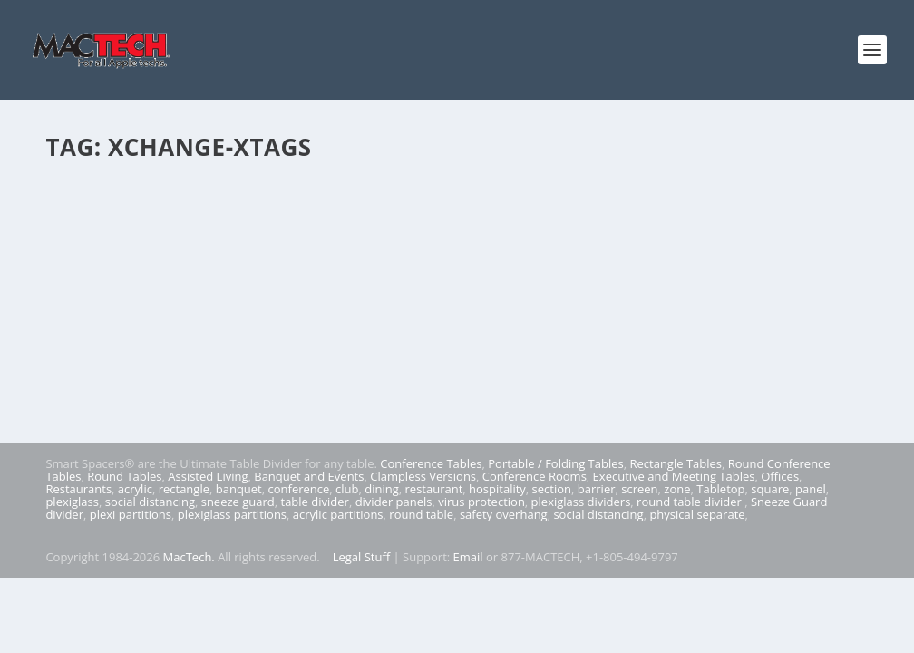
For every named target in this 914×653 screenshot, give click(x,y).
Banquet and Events (309, 476)
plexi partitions (130, 514)
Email (468, 557)
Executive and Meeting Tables (674, 476)
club (346, 489)
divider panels (394, 501)
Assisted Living (208, 476)
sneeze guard (238, 501)
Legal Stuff (362, 557)
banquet (239, 489)
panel (810, 489)
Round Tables (124, 476)
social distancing (150, 501)
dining (382, 489)
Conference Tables (430, 463)
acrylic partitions (338, 514)
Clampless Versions (423, 476)
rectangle (184, 489)
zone (677, 489)
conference (299, 489)
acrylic (135, 489)
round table (421, 514)
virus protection (481, 501)
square (770, 489)
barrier (597, 489)
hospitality (497, 489)
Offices (780, 476)
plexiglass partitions (232, 514)
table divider (315, 501)
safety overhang (504, 514)
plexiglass (72, 501)
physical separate (696, 514)
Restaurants (78, 489)
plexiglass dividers (581, 501)
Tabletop (720, 489)
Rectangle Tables (675, 463)
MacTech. (189, 557)
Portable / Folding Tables (555, 463)
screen (639, 489)
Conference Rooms (534, 476)
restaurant (434, 489)
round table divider (690, 501)
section (551, 489)
